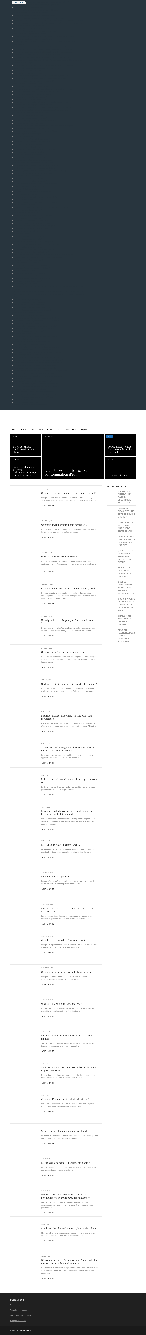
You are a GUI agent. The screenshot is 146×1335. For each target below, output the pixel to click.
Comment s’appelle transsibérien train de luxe (32, 223)
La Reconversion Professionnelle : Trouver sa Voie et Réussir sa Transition (43, 47)
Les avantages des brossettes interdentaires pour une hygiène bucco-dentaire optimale (48, 23)
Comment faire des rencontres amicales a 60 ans (33, 397)
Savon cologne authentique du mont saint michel (33, 39)
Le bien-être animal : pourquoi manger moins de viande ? (36, 163)
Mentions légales (16, 1305)
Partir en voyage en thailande (25, 284)
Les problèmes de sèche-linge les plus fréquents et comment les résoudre (43, 89)
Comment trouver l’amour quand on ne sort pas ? (33, 242)
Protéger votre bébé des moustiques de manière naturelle (36, 68)
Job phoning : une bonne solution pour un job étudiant (35, 365)
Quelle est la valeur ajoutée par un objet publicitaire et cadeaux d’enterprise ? (44, 255)
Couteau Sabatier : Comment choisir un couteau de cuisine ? (38, 244)
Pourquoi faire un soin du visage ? (27, 334)
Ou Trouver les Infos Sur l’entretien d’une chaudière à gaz (36, 318)
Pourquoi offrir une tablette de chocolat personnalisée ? (35, 326)
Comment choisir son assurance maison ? (30, 265)
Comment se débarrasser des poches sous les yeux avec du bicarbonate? (43, 107)
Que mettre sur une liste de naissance (29, 305)
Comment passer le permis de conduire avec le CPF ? (35, 81)
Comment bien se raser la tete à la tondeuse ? (32, 276)
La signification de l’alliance (25, 205)
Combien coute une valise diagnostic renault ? (32, 28)
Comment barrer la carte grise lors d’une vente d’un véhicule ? (38, 360)
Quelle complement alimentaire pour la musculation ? (35, 394)
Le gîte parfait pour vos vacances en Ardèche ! (32, 192)
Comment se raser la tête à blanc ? (28, 210)
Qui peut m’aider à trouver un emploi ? (29, 199)
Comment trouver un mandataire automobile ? (32, 113)
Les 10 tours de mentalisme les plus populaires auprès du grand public (41, 110)
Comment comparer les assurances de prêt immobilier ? (36, 184)
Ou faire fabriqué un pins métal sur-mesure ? (31, 13)
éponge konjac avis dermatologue (27, 134)
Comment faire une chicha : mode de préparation (33, 310)
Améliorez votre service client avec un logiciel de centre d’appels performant (44, 36)
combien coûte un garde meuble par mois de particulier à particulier (40, 371)
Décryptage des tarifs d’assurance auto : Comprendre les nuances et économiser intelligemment (69, 1262)
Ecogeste (83, 430)
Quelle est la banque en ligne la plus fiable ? (31, 252)
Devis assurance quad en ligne (26, 194)
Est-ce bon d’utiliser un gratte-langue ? (29, 26)
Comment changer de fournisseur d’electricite (32, 307)
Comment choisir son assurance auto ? (29, 157)
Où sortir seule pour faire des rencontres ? (30, 405)
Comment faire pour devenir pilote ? (28, 239)
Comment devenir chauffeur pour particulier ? (42, 5)
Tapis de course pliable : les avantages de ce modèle (35, 368)
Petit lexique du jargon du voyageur (28, 300)
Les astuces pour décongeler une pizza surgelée (33, 160)
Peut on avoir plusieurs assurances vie (29, 315)
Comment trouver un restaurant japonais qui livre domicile (36, 386)
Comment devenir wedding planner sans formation (34, 392)
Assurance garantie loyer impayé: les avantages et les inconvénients (41, 102)
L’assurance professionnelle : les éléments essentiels (35, 149)
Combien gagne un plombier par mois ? (29, 178)
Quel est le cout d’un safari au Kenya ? (29, 73)
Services (58, 430)
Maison (33, 430)
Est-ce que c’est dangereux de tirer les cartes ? (32, 128)
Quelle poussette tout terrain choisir (28, 313)
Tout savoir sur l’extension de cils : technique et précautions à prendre (41, 57)
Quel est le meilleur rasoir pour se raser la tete (32, 278)
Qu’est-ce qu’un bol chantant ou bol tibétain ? (32, 268)
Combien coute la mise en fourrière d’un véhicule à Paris (36, 197)
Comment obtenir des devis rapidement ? (30, 155)
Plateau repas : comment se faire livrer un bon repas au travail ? (39, 257)
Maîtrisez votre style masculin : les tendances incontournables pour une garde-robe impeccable (65, 1196)
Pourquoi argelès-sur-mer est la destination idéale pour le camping (40, 171)
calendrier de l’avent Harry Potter (27, 147)
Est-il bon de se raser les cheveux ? (28, 281)
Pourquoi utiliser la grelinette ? (56, 876)
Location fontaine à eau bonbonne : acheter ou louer (34, 350)
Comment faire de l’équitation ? (26, 263)
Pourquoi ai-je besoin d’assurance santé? (30, 97)
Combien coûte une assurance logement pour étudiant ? (47, 2)
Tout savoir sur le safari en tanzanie (28, 71)
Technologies (71, 430)
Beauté (15, 436)
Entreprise (16, 459)
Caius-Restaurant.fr (23, 1331)
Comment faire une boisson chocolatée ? (30, 331)
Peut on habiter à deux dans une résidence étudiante (35, 168)
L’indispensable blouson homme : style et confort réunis (68, 1228)
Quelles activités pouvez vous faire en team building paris (36, 347)
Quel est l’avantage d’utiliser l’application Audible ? (34, 328)
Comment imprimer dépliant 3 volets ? (29, 236)
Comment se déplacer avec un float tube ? (30, 118)
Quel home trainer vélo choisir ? (26, 339)
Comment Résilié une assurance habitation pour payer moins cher (40, 78)
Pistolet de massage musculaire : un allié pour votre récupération (39, 18)
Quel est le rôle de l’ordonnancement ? (29, 7)
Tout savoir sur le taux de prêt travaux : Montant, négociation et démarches (43, 49)
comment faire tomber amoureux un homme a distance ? (36, 336)
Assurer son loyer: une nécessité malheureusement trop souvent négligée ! (43, 126)
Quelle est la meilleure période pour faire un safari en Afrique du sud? (41, 76)
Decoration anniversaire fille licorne (28, 231)
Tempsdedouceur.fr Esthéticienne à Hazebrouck (33, 228)
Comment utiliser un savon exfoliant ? (29, 247)
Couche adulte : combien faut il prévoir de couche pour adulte (120, 449)
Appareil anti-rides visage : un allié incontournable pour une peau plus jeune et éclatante (48, 20)
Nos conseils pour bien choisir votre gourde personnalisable (37, 352)
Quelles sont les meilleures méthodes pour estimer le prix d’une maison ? (42, 207)
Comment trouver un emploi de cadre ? (29, 115)
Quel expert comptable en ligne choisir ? (30, 323)
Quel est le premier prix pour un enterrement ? (32, 273)
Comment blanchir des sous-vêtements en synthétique (35, 131)
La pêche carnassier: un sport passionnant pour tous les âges (38, 202)
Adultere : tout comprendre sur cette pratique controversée (37, 55)
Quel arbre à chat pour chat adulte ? (28, 189)
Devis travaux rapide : (22, 234)
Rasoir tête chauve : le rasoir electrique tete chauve (34, 250)
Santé (49, 430)
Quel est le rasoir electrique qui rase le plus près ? (33, 215)
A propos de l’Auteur (18, 1321)
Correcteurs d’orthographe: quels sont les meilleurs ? (35, 121)
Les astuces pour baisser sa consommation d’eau (66, 472)
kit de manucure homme (23, 136)
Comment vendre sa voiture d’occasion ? (30, 302)
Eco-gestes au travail (118, 474)
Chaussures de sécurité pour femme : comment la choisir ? (37, 321)
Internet (13, 430)
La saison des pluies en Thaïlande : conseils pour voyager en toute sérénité (43, 65)
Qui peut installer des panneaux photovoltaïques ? (33, 173)
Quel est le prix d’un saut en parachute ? (30, 84)
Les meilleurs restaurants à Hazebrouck (29, 400)
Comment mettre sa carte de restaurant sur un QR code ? (36, 10)
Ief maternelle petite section (25, 378)
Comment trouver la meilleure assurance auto (32, 342)
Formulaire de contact (18, 1310)
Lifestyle (18, 3)
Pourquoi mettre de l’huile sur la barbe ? (30, 186)
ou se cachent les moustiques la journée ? (30, 181)
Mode (41, 430)
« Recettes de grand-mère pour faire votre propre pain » (36, 165)
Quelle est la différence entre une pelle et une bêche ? (126, 556)
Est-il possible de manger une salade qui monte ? (65, 1162)
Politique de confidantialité (20, 1315)
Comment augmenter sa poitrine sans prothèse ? (33, 94)
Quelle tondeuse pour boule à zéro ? (28, 218)
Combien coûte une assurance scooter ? (30, 344)
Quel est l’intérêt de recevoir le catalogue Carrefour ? (35, 381)
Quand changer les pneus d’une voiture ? (30, 355)
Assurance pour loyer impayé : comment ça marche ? (35, 105)
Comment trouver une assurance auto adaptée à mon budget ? (39, 92)
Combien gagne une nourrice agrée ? (28, 144)
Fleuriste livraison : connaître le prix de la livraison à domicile (38, 376)
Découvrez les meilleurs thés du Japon (29, 176)
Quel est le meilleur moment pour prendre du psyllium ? (36, 15)
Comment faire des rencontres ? (26, 402)
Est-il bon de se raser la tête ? (26, 213)
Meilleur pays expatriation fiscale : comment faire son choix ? (38, 363)
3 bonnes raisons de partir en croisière (29, 152)
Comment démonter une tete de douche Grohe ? (65, 1099)
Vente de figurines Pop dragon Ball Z (28, 260)
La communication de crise (24, 271)
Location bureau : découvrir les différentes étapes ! (34, 373)
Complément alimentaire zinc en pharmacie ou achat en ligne (38, 357)
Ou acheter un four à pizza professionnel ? (31, 389)
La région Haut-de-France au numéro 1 (29, 123)
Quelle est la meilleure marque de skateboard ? (32, 142)
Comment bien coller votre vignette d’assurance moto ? (35, 31)
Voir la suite (48, 505)
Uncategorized (48, 436)
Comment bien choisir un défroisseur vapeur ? (32, 139)
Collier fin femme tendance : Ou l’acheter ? (31, 221)
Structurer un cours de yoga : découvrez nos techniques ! (36, 384)
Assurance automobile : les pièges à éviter (30, 99)
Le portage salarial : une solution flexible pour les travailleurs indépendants (43, 52)
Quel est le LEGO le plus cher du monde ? (30, 34)
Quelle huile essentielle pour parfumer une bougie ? (34, 226)
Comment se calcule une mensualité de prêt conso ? (34, 86)
